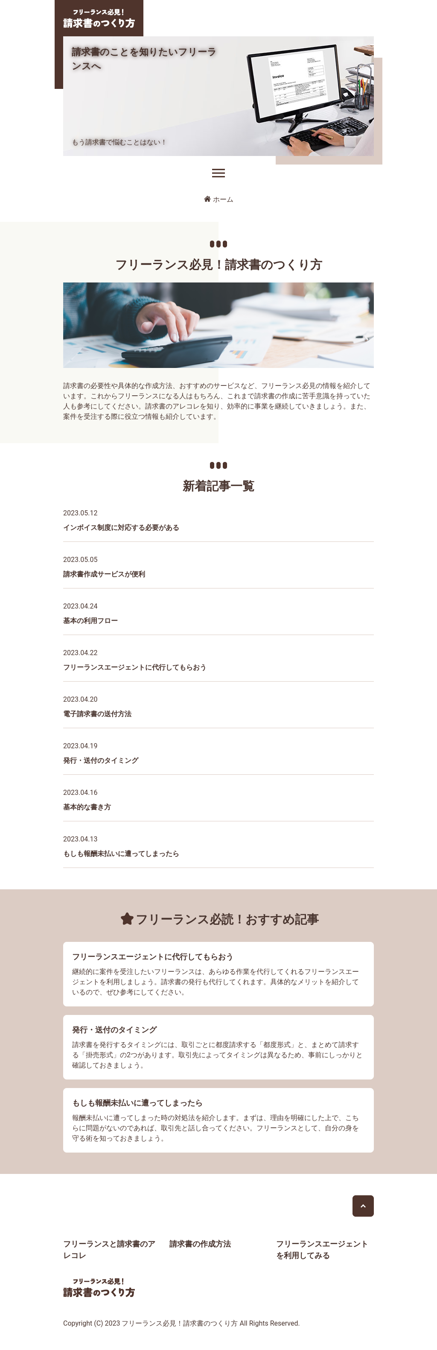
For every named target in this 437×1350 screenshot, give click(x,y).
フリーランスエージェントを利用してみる (322, 1249)
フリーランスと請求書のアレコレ (109, 1249)
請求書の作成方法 (200, 1243)
